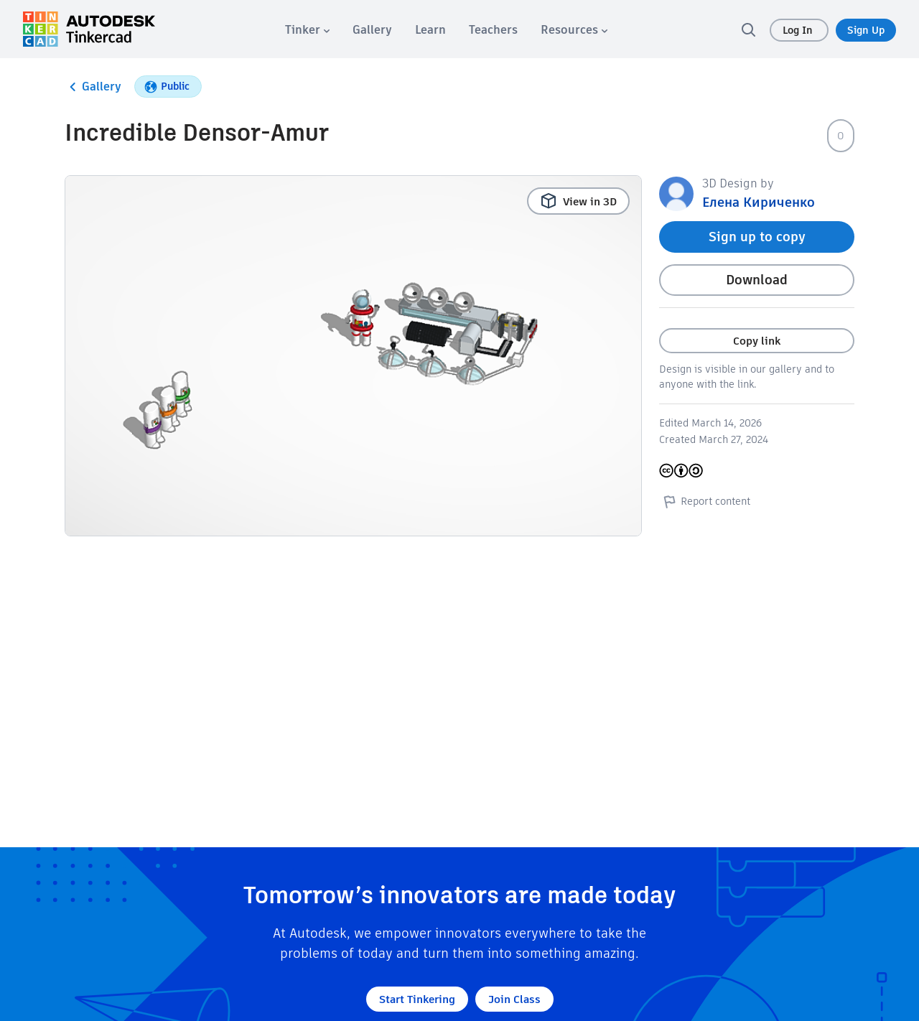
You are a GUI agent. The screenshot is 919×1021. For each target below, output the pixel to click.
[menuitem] (307, 30)
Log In (799, 30)
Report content (704, 501)
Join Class (514, 999)
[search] (748, 29)
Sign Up (866, 30)
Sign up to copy (757, 237)
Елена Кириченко (758, 202)
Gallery (93, 86)
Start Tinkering (417, 999)
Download (757, 280)
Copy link (756, 340)
